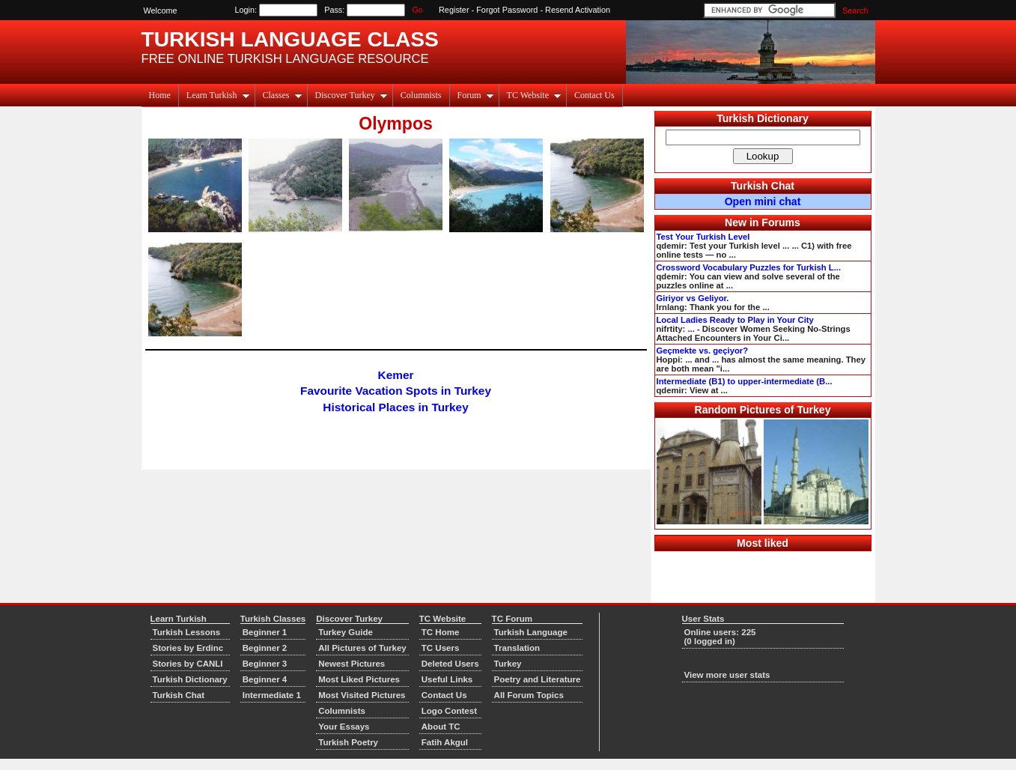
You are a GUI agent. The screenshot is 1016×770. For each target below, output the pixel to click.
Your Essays (343, 726)
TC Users (441, 647)
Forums (780, 222)
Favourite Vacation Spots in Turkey (395, 390)
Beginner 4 (265, 679)
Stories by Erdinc (188, 647)
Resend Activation (577, 9)
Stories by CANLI (188, 663)
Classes (282, 95)
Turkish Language (531, 632)
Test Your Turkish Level (703, 236)
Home (160, 95)
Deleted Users (450, 663)
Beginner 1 (265, 632)
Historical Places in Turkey (395, 407)
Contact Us (594, 95)
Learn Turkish (218, 95)
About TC (441, 726)
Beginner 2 (265, 647)
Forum (475, 95)
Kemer (396, 375)
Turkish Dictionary (763, 118)
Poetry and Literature (537, 679)
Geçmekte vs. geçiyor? (703, 350)
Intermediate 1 (272, 695)
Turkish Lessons (187, 632)
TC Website (534, 95)
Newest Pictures (351, 663)
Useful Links (447, 679)
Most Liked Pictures (359, 679)
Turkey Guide (345, 632)
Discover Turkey (351, 95)
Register (454, 9)
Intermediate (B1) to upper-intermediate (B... (745, 381)
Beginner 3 (265, 663)
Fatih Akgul (445, 742)
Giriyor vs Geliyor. (693, 298)
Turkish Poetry (348, 742)
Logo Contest (449, 710)
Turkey (508, 663)
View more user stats (727, 674)
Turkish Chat (762, 186)
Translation (517, 647)
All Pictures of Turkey (362, 647)
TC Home (441, 632)
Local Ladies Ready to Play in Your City (735, 319)
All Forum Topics (529, 695)
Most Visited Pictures (361, 695)
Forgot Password (507, 9)
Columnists (421, 95)
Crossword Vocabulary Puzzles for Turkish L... (749, 267)
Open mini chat (763, 201)
